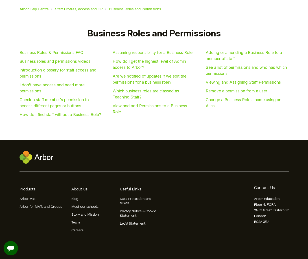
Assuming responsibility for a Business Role (152, 52)
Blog (74, 198)
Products (27, 189)
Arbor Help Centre (34, 9)
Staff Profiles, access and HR (79, 9)
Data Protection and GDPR (135, 200)
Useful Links (130, 189)
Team (75, 222)
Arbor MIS (27, 198)
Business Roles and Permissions (135, 9)
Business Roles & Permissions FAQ (51, 52)
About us (79, 189)
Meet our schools (84, 206)
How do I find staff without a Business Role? (60, 114)
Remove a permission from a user (236, 91)
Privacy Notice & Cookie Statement (138, 213)
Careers (77, 230)
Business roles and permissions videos (55, 61)
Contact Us (264, 187)
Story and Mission (85, 214)
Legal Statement (132, 223)
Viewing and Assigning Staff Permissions (243, 82)
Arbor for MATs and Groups (41, 206)
